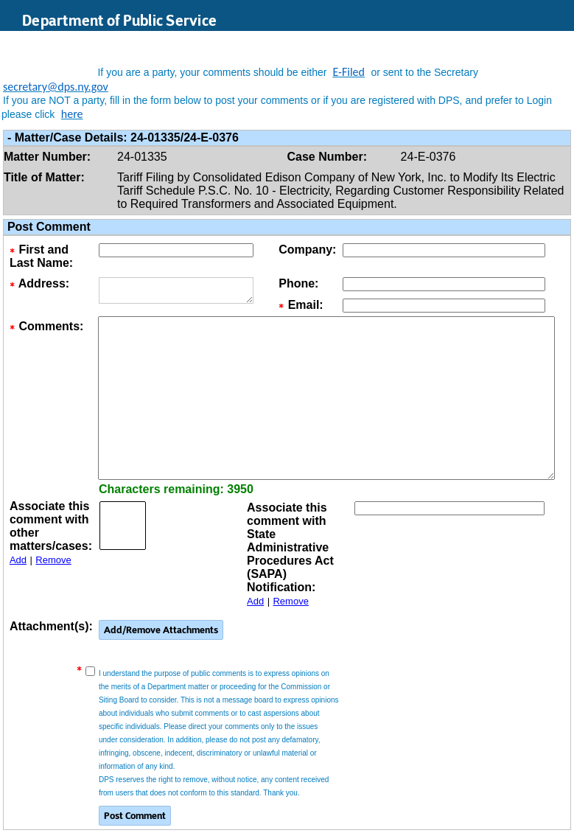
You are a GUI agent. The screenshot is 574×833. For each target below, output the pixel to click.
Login (548, 43)
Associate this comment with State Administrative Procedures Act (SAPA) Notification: (290, 547)
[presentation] (455, 641)
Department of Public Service (119, 20)
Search (490, 43)
